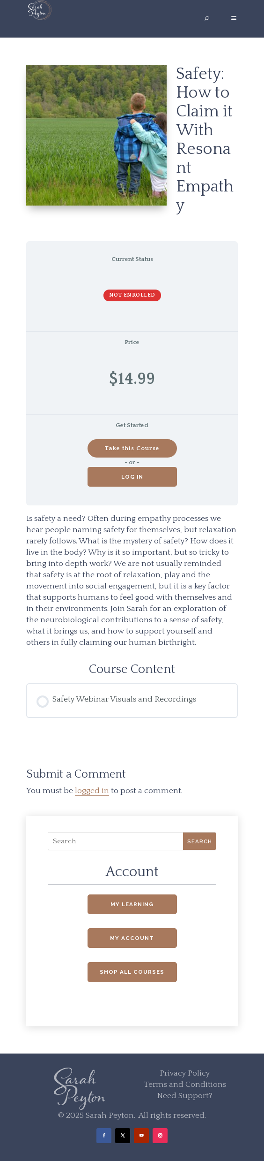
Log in (132, 477)
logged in (92, 790)
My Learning (132, 904)
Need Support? (185, 1095)
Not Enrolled (132, 295)
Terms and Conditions (185, 1084)
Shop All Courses (132, 972)
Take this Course (132, 448)
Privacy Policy (185, 1073)
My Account (132, 938)
